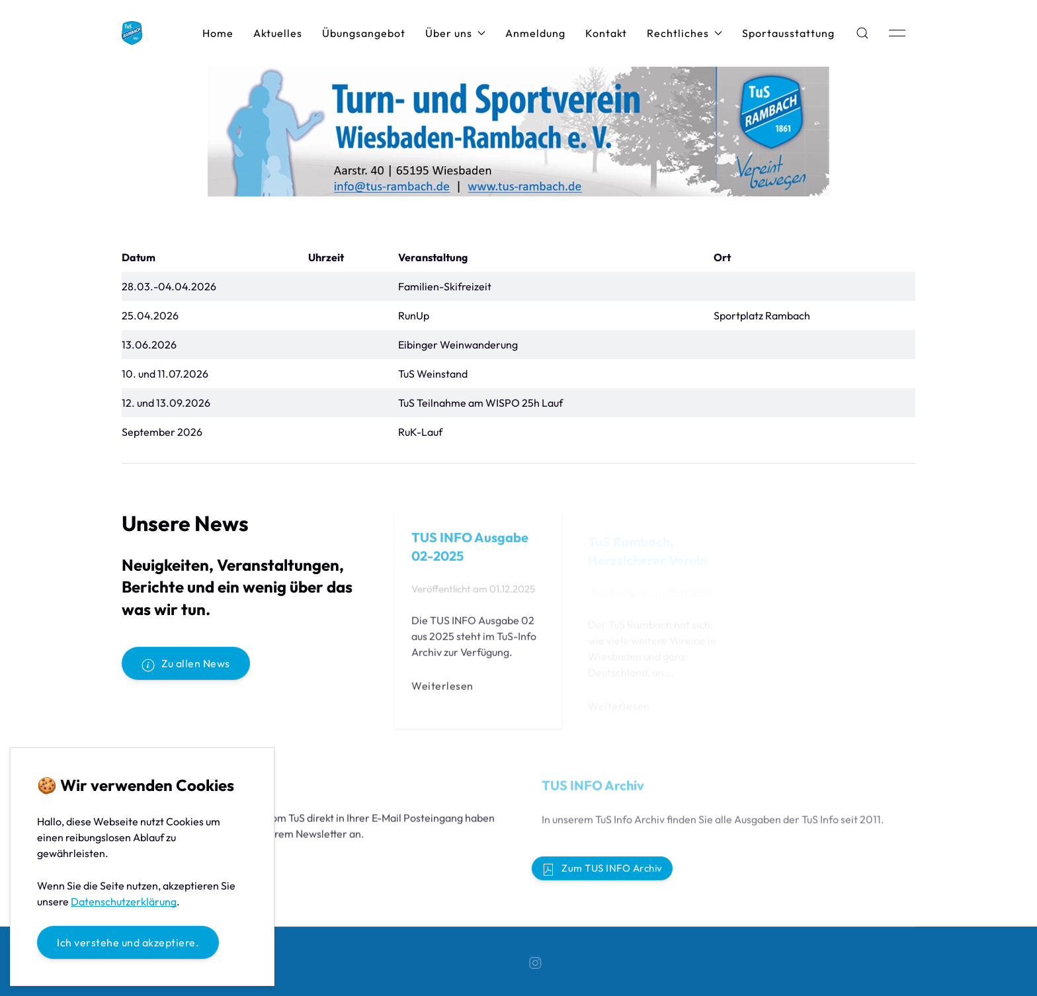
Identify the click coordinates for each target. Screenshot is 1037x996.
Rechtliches (684, 33)
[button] (862, 33)
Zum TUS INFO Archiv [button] (602, 869)
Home (217, 33)
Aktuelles (277, 33)
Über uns (455, 33)
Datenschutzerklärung (124, 901)
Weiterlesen (442, 689)
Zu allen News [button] (186, 664)
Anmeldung (535, 33)
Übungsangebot (363, 33)
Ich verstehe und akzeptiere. (128, 942)
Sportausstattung (788, 33)
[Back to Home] (132, 33)
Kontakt (606, 33)
